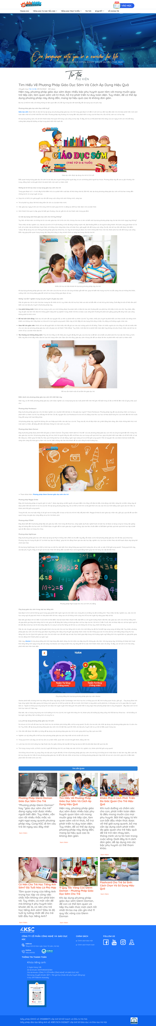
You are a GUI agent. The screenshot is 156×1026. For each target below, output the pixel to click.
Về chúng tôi (113, 11)
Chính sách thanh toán (86, 945)
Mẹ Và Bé (33, 89)
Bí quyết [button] (99, 11)
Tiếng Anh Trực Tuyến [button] (70, 11)
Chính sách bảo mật (85, 941)
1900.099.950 (30, 953)
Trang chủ (24, 11)
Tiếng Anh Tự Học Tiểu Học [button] (44, 11)
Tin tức (88, 11)
